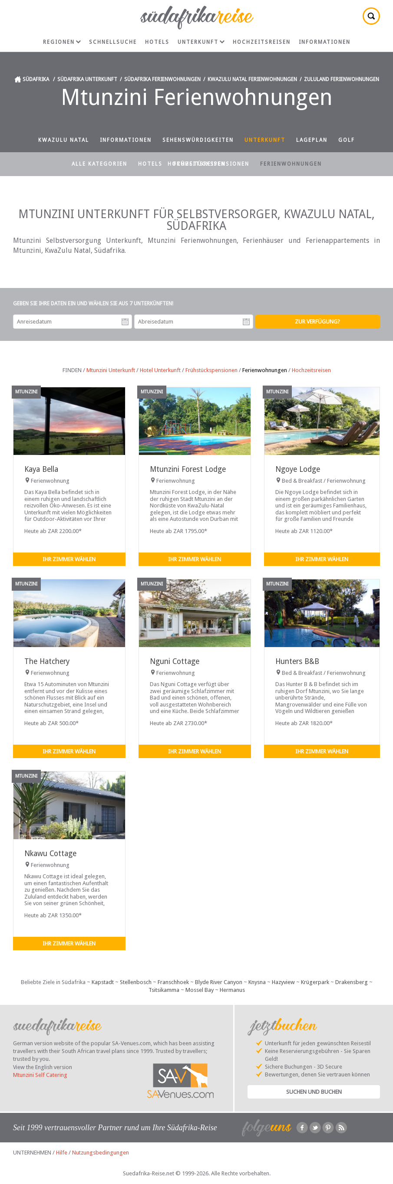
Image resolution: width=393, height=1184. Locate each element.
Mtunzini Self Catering (40, 1075)
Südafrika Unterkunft (87, 79)
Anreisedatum (125, 321)
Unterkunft (201, 42)
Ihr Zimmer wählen (69, 559)
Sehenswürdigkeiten (198, 140)
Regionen (62, 42)
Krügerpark (315, 982)
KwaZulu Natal (63, 140)
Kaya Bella (41, 469)
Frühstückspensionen (211, 164)
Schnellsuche (113, 42)
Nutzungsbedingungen (100, 1152)
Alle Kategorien (99, 164)
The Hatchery (46, 661)
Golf (346, 140)
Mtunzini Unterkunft (110, 370)
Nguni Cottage (174, 661)
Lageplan (311, 140)
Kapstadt (103, 982)
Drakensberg (351, 982)
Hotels (157, 42)
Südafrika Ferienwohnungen (162, 79)
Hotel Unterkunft (160, 370)
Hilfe (61, 1152)
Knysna (257, 982)
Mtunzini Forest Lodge (188, 469)
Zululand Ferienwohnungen (341, 79)
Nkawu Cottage (50, 853)
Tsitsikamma (164, 990)
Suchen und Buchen (314, 1092)
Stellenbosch (136, 982)
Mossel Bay (199, 990)
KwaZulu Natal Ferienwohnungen (252, 79)
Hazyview (283, 982)
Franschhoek (173, 982)
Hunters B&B (297, 661)
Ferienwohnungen (291, 164)
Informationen (324, 42)
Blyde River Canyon (218, 982)
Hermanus (232, 990)
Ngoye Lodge (297, 469)
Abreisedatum (246, 321)
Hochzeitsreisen (262, 42)
